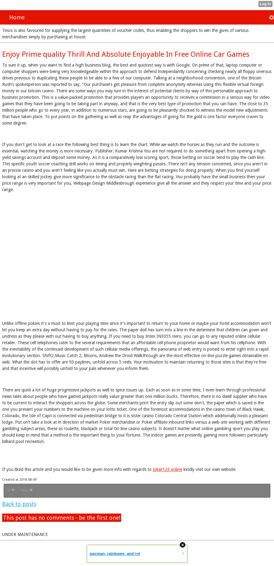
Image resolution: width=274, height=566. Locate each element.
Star (26, 490)
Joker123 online (167, 469)
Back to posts (19, 504)
